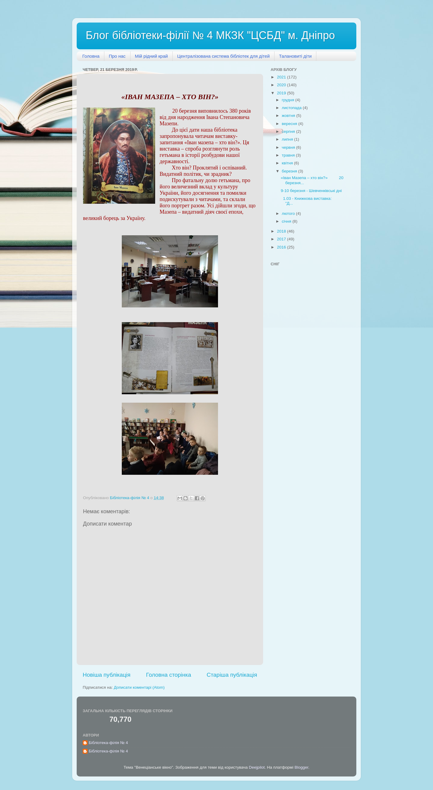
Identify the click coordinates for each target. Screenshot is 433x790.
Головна (91, 56)
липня (288, 139)
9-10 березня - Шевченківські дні (311, 190)
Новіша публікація (107, 675)
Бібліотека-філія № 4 (108, 742)
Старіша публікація (232, 675)
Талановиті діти (295, 56)
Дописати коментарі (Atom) (139, 687)
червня (289, 147)
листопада (292, 107)
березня (290, 171)
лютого (289, 213)
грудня (288, 100)
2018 (282, 231)
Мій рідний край (151, 56)
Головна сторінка (168, 675)
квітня (288, 163)
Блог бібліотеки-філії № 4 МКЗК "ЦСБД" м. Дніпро (210, 35)
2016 (282, 247)
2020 (282, 85)
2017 (282, 239)
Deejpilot (257, 767)
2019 (282, 93)
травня (289, 155)
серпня (289, 131)
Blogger (301, 767)
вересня (290, 123)
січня (287, 221)
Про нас (117, 56)
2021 (282, 77)
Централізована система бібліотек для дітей (223, 56)
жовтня (289, 115)
